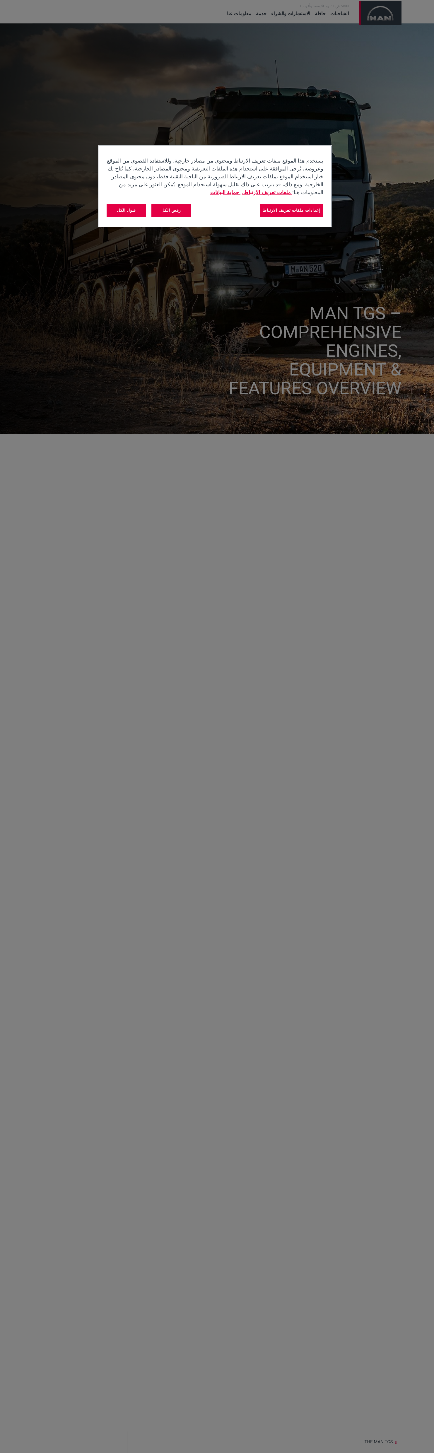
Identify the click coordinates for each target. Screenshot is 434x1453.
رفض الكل (171, 210)
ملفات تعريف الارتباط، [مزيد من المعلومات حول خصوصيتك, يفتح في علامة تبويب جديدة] (267, 192)
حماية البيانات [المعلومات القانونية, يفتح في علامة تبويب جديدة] (225, 192)
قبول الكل (126, 210)
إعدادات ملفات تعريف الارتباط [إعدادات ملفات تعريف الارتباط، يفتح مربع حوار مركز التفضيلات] (291, 210)
